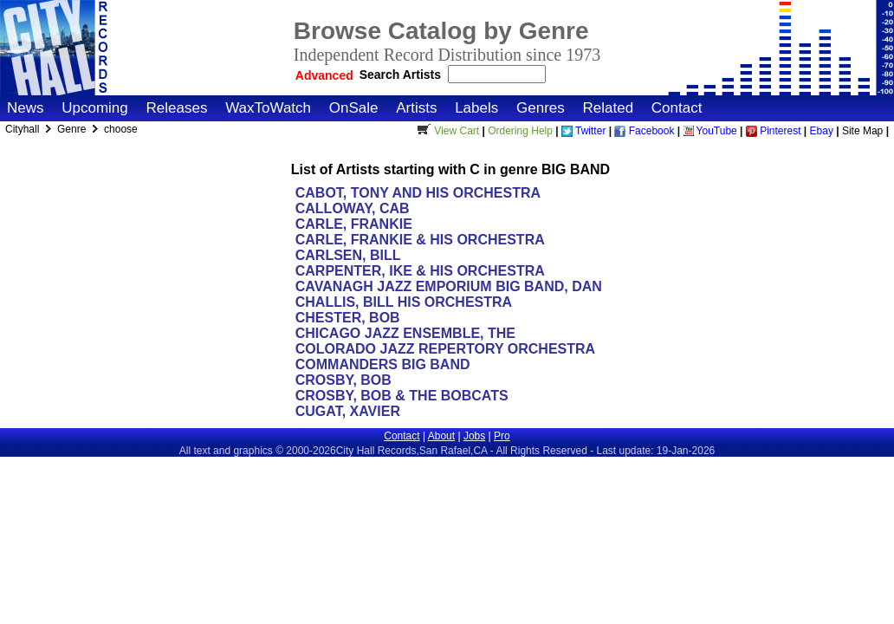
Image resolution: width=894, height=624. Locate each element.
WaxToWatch (268, 108)
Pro (502, 436)
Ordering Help (520, 131)
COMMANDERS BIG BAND (382, 364)
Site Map (862, 131)
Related (607, 108)
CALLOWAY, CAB (352, 208)
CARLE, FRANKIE (353, 224)
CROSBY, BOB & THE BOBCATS (402, 395)
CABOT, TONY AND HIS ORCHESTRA (418, 192)
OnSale (354, 108)
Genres (540, 108)
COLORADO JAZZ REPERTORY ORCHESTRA (445, 348)
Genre (73, 129)
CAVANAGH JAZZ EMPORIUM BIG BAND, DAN (448, 286)
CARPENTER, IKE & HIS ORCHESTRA (419, 270)
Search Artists (402, 74)
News (25, 108)
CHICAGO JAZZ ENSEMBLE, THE (405, 333)
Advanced (324, 75)
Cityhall (23, 129)
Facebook (644, 131)
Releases (177, 108)
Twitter (583, 131)
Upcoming (95, 108)
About (441, 436)
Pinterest (773, 131)
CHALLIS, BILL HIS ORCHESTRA (403, 302)
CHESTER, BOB (347, 317)
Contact (677, 108)
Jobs (474, 436)
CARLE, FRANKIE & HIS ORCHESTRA (419, 239)
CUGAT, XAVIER (347, 411)
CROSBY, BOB (343, 380)
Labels (476, 108)
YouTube (710, 131)
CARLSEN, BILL (347, 255)
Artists (416, 108)
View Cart (446, 131)
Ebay (821, 131)
